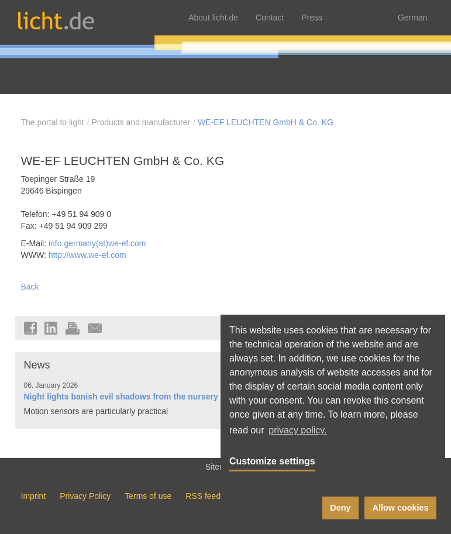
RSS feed (203, 496)
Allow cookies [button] (401, 507)
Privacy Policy (85, 496)
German (413, 17)
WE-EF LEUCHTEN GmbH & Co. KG (265, 122)
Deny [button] (340, 507)
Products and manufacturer (140, 122)
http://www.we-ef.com (87, 255)
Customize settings (272, 461)
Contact (270, 17)
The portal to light (52, 122)
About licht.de (213, 17)
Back (30, 286)
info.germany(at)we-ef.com (97, 243)
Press (311, 17)
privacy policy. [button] (297, 430)
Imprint (33, 496)
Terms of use (148, 496)
